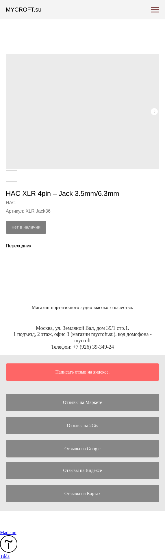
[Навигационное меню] (155, 10)
